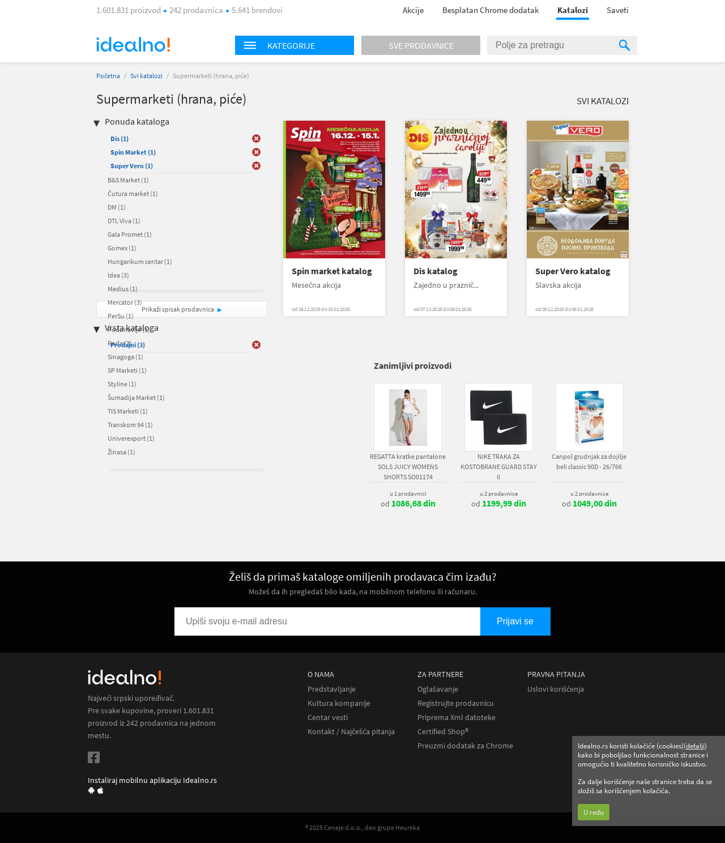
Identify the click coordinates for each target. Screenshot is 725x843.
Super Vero (131, 165)
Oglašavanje (437, 689)
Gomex (122, 248)
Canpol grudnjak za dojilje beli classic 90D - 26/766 (589, 461)
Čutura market (133, 193)
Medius (123, 288)
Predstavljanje (332, 689)
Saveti (618, 10)
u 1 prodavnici (408, 493)
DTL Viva (124, 220)
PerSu (121, 316)
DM (117, 207)
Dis (119, 138)
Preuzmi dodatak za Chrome (465, 746)
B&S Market (128, 180)
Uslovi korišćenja (555, 689)
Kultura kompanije (339, 703)
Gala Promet (130, 234)
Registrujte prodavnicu (455, 703)
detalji (695, 746)
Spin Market (133, 152)
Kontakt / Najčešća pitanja (351, 731)
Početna (108, 75)
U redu (593, 812)
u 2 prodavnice (499, 493)
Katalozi (572, 10)
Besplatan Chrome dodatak (490, 10)
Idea (118, 275)
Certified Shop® (442, 731)
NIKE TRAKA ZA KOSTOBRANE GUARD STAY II (498, 466)
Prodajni (127, 344)
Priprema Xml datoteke (456, 717)
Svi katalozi (146, 75)
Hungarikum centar (140, 261)
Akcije (413, 10)
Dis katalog (435, 271)
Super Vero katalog (573, 271)
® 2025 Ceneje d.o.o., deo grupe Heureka (362, 827)
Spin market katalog (332, 271)
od (408, 504)
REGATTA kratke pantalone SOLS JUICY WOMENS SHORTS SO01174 (408, 466)
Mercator (125, 302)
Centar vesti (328, 717)
